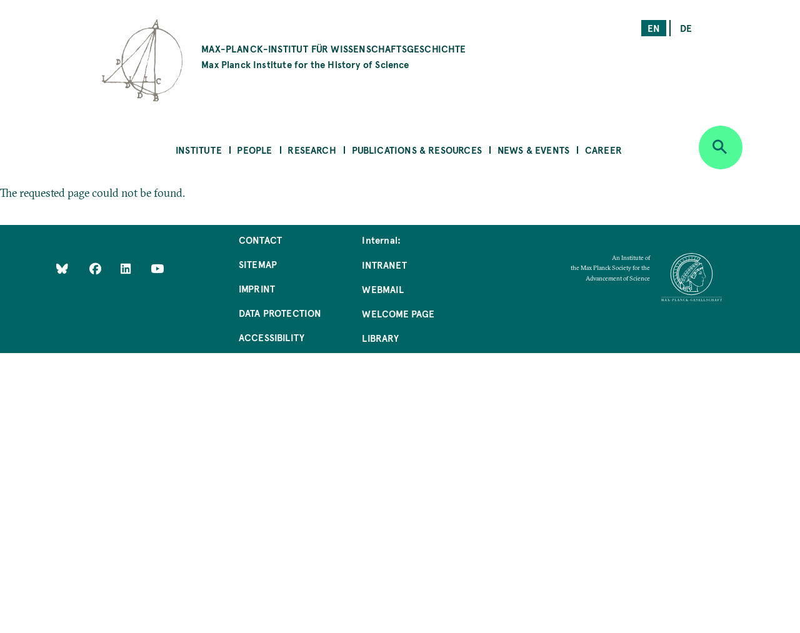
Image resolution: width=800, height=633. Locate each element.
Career (603, 149)
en (654, 27)
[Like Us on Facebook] (96, 268)
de (686, 27)
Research (312, 149)
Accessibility (271, 337)
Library (380, 337)
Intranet (384, 264)
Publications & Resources (417, 149)
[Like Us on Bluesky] (62, 268)
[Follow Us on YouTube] (157, 268)
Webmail (382, 289)
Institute (199, 149)
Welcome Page (398, 313)
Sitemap (258, 264)
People (254, 149)
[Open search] (720, 147)
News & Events (533, 149)
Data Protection (280, 312)
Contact (260, 239)
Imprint (257, 288)
